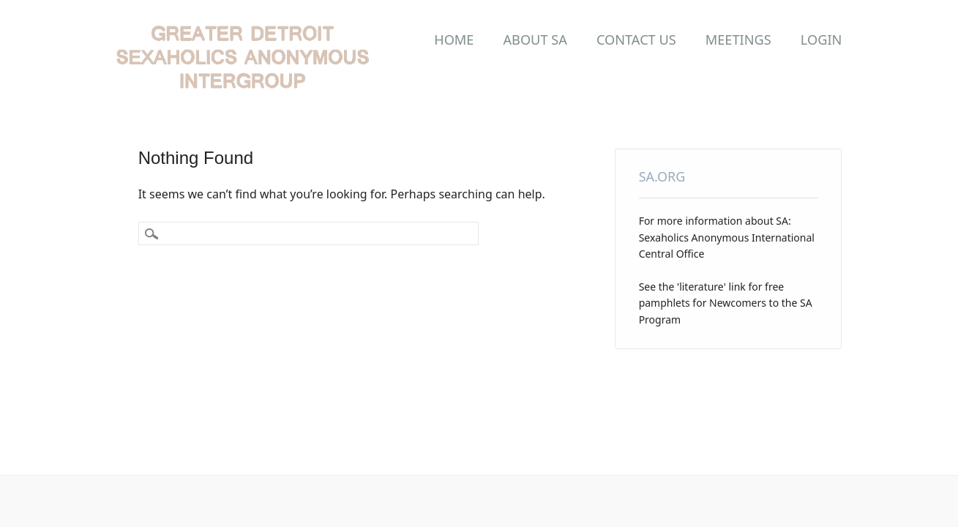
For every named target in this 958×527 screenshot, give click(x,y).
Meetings (738, 39)
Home (454, 39)
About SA (534, 39)
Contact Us (636, 39)
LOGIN (821, 39)
